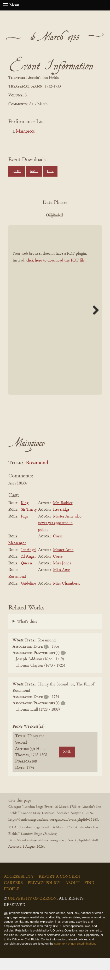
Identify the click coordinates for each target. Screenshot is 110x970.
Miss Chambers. (66, 595)
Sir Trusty (29, 521)
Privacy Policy (44, 895)
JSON (16, 171)
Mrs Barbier (62, 515)
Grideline (28, 595)
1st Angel (28, 562)
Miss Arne (61, 582)
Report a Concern (59, 888)
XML (34, 171)
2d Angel (28, 568)
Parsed (54, 227)
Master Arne (63, 562)
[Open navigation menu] (5, 5)
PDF (25, 215)
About (72, 895)
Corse (58, 548)
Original (53, 215)
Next (94, 322)
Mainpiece (25, 131)
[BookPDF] (55, 322)
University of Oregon (32, 910)
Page (24, 528)
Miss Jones (62, 575)
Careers (13, 895)
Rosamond (37, 475)
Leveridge (61, 521)
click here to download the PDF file (55, 272)
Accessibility (19, 888)
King (24, 515)
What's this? (27, 633)
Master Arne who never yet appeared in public (60, 535)
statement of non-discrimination (74, 955)
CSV (50, 171)
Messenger (17, 555)
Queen (26, 575)
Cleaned (82, 215)
